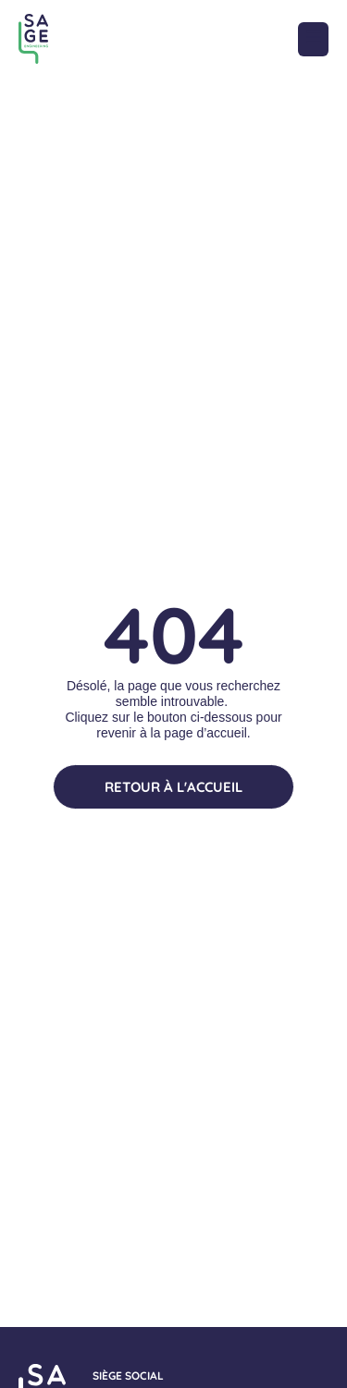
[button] (313, 39)
